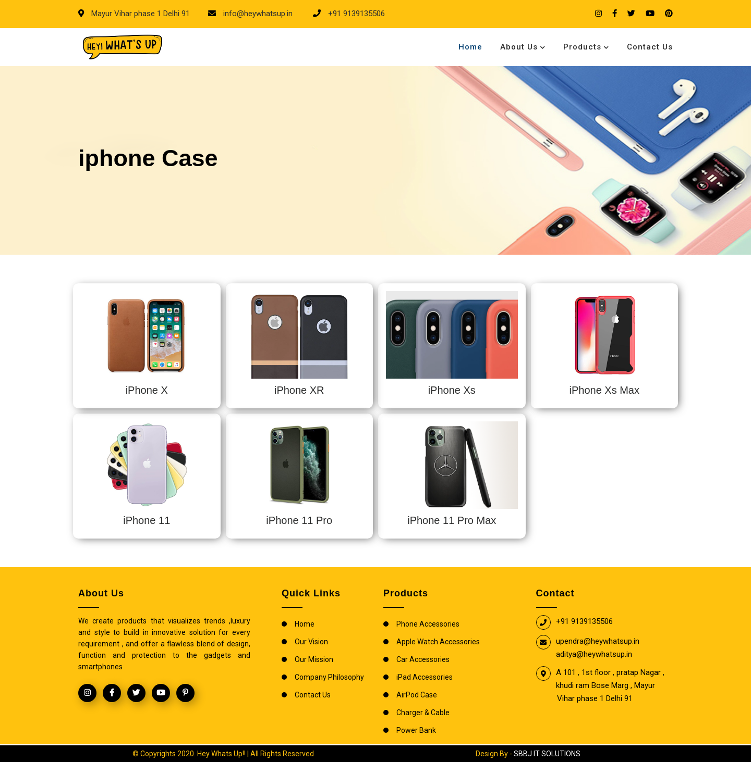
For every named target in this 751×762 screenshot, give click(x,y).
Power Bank (416, 730)
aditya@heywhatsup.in (594, 654)
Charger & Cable (423, 712)
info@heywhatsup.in (257, 13)
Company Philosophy (329, 677)
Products (582, 47)
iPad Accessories (424, 677)
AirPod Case (416, 695)
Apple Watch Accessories (438, 642)
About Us (519, 47)
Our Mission (314, 659)
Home (470, 47)
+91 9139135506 (355, 13)
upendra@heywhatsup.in (597, 641)
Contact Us (650, 47)
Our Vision (311, 642)
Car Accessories (423, 659)
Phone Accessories (427, 624)
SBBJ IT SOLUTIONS (547, 753)
